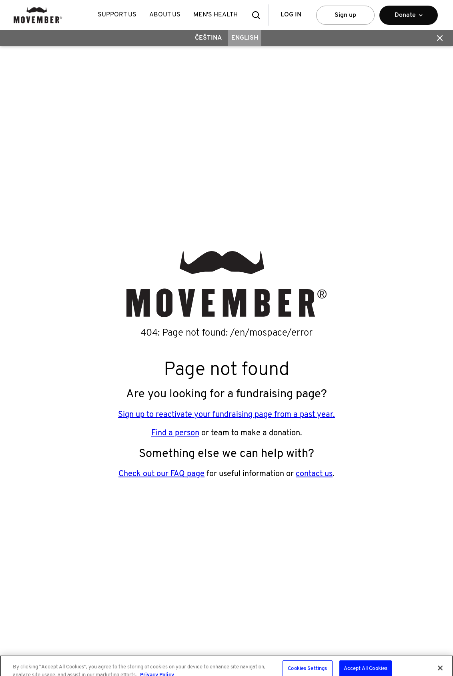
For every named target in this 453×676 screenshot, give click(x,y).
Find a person (175, 433)
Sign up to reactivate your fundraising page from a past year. (226, 415)
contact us (314, 474)
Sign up (345, 15)
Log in (291, 15)
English (244, 38)
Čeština (208, 38)
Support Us (117, 15)
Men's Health (215, 15)
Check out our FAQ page (161, 474)
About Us (164, 15)
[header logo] (38, 15)
